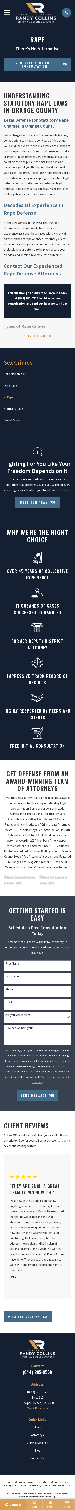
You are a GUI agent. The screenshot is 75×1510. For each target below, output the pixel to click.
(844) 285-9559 (37, 1372)
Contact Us (37, 1458)
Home (37, 1427)
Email (8, 1002)
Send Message (37, 1095)
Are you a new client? (18, 1015)
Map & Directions (37, 1408)
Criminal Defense (37, 1443)
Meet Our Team (37, 502)
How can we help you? (19, 1028)
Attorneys (37, 1435)
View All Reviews (27, 1317)
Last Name (12, 976)
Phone (9, 989)
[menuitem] (37, 374)
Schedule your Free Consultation (41, 64)
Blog (37, 1450)
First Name (12, 963)
